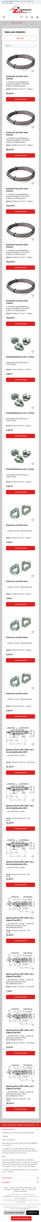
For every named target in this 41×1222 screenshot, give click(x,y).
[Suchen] (21, 17)
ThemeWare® (21, 1202)
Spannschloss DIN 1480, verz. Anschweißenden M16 (20, 863)
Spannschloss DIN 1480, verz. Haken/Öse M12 (20, 1031)
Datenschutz (16, 1189)
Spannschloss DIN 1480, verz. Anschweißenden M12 (20, 807)
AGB (34, 1187)
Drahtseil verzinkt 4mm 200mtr (17, 189)
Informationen (7, 1178)
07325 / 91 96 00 (28, 1170)
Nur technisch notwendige (14, 1212)
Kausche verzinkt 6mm (17, 693)
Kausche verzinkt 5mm (17, 637)
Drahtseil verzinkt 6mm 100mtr (17, 302)
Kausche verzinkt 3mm (17, 525)
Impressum (31, 1189)
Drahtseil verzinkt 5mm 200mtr (17, 245)
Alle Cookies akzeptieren (21, 1218)
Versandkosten (7, 1196)
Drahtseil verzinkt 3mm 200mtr (17, 133)
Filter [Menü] (20, 37)
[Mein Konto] (32, 17)
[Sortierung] (20, 46)
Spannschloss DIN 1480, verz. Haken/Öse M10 (20, 919)
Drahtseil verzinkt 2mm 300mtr (17, 77)
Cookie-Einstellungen (20, 1191)
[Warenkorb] (37, 17)
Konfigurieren (33, 1212)
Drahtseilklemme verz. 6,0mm (20, 469)
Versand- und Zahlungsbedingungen (21, 1187)
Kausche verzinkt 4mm (17, 581)
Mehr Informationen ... (25, 1208)
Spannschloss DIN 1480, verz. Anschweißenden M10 (20, 750)
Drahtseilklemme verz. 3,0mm (20, 357)
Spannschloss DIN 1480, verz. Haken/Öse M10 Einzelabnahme (20, 975)
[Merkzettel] (26, 17)
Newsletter (7, 1189)
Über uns (24, 1189)
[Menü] (3, 17)
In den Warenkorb (20, 99)
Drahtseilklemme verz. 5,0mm (20, 413)
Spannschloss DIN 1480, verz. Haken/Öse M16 (20, 1087)
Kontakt (6, 1187)
